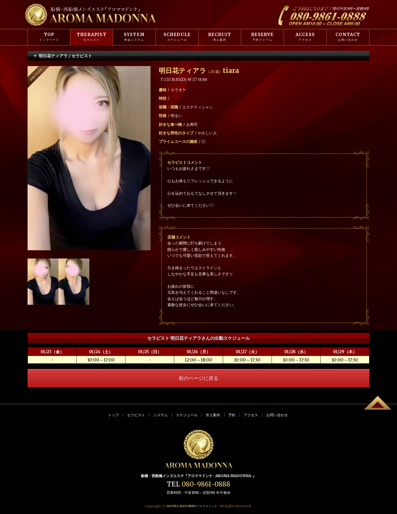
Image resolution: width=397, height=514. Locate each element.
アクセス (251, 415)
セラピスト (136, 415)
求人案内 (213, 415)
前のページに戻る (198, 378)
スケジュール (186, 415)
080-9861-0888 (206, 484)
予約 (231, 415)
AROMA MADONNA (192, 506)
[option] (89, 158)
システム (160, 415)
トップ (113, 415)
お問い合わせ (277, 415)
